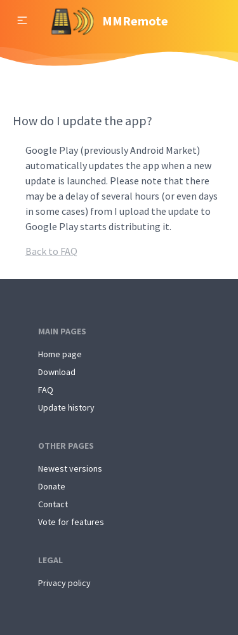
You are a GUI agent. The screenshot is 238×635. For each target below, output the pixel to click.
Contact (53, 504)
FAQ (45, 389)
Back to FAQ (51, 251)
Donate (51, 486)
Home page (60, 354)
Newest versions (70, 468)
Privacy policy (64, 583)
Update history (66, 407)
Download (57, 372)
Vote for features (71, 522)
